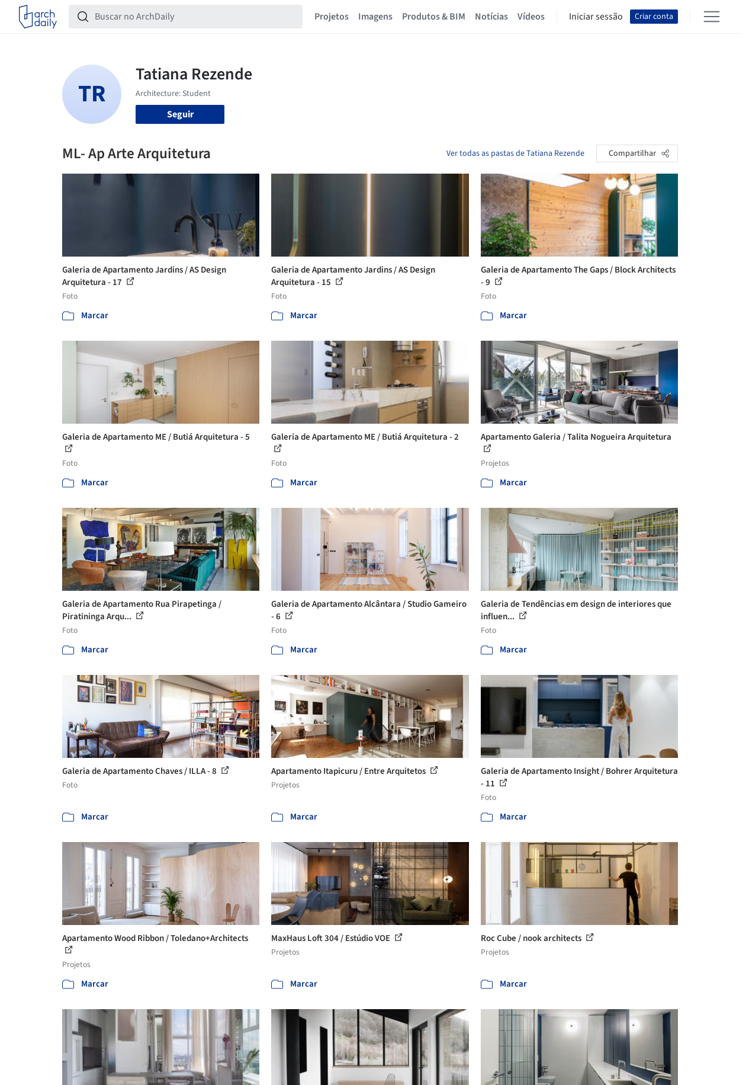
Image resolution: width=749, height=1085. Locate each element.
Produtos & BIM (433, 16)
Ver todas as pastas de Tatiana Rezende (515, 153)
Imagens (375, 16)
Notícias (491, 16)
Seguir (180, 114)
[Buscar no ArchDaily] (195, 16)
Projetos (331, 16)
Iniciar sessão (596, 16)
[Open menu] (711, 16)
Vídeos (531, 16)
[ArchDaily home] (38, 16)
